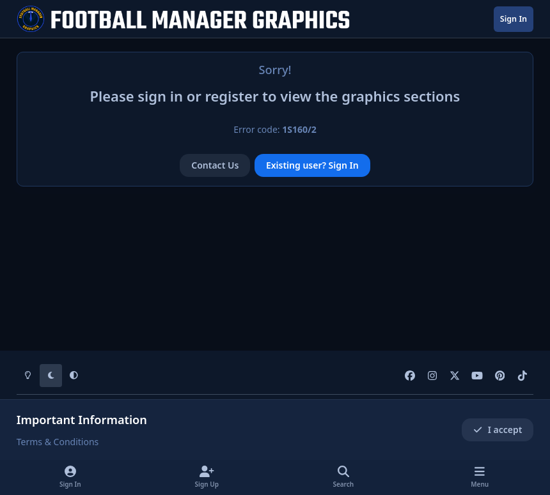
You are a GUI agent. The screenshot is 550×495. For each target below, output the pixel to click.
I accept (497, 429)
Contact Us (215, 165)
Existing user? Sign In (312, 165)
